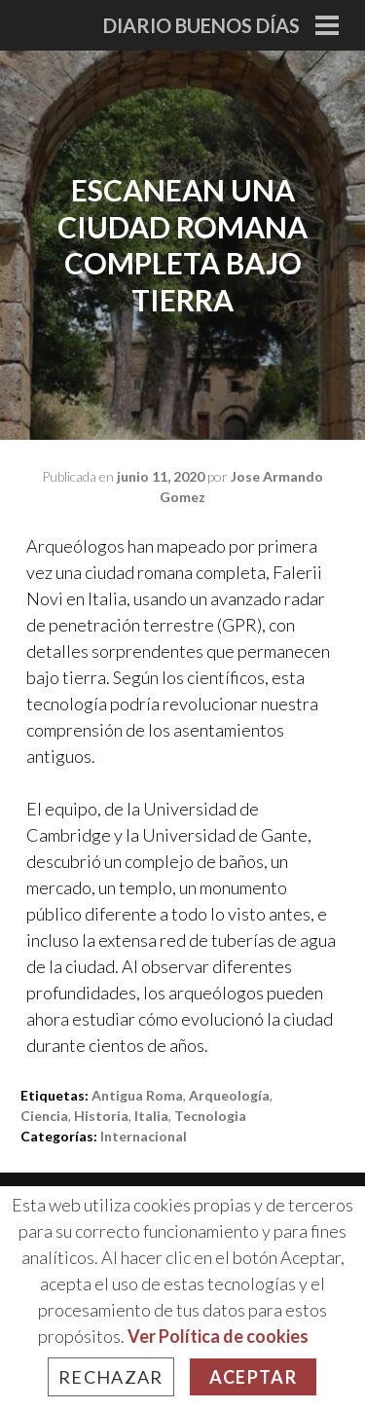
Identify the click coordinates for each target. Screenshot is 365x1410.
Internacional (143, 1136)
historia (101, 1115)
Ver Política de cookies (218, 1336)
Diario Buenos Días (201, 25)
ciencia (44, 1115)
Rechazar (111, 1377)
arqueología (229, 1095)
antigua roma (137, 1095)
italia (151, 1115)
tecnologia (210, 1115)
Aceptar (253, 1377)
